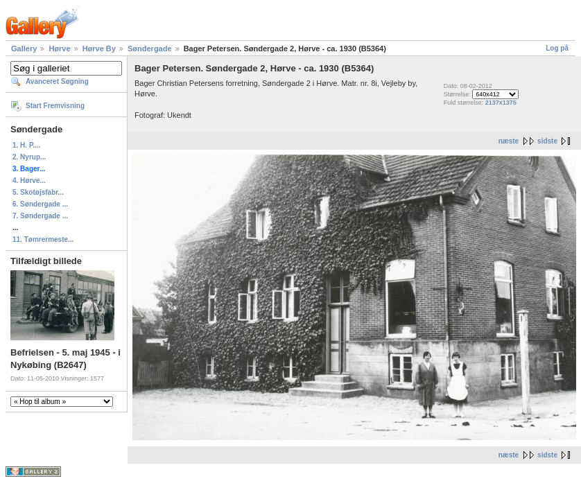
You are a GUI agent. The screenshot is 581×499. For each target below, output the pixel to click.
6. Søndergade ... (40, 204)
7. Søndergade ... (40, 216)
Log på (557, 48)
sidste (547, 141)
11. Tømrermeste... (42, 239)
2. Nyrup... (29, 157)
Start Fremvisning (55, 106)
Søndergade (150, 48)
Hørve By (99, 48)
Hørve (59, 48)
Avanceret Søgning (57, 81)
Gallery (24, 48)
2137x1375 (501, 102)
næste (508, 141)
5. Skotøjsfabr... (38, 192)
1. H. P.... (26, 145)
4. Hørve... (29, 180)
